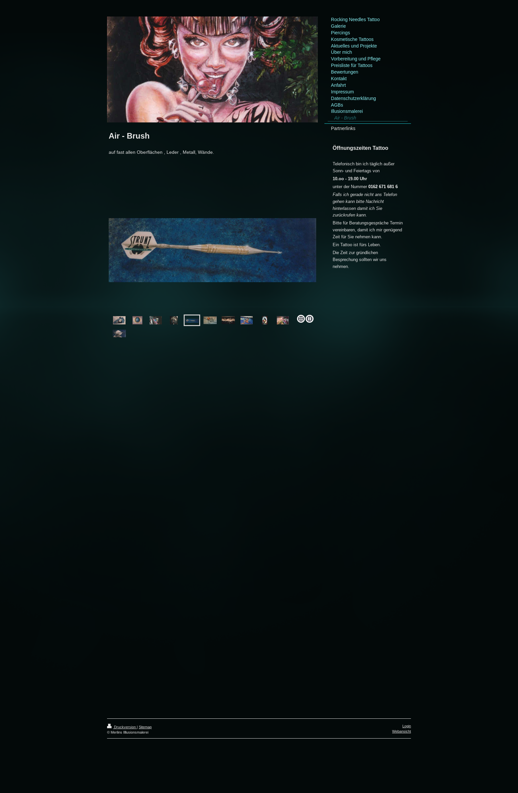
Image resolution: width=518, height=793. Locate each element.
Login (406, 726)
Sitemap (145, 727)
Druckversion (122, 727)
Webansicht (401, 731)
